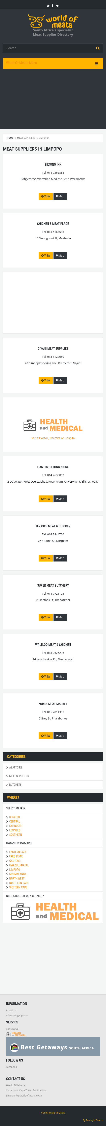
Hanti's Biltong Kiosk (53, 467)
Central (14, 821)
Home (10, 137)
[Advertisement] (53, 99)
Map (60, 196)
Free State (16, 856)
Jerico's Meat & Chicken (53, 526)
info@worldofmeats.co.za (27, 1095)
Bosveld (14, 817)
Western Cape (18, 887)
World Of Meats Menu (21, 63)
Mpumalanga (17, 874)
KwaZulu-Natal (19, 865)
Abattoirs (14, 767)
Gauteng (14, 860)
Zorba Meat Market (52, 704)
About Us (11, 1010)
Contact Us (12, 1028)
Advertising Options (17, 1015)
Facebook (11, 1067)
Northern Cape (19, 882)
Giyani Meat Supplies (53, 349)
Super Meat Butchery (53, 585)
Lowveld (14, 830)
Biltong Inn (53, 164)
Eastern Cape (18, 852)
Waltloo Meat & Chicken (53, 645)
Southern (15, 834)
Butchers (14, 784)
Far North (15, 825)
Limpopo (14, 869)
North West (16, 878)
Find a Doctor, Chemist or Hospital (53, 429)
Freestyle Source (94, 1120)
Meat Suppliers (17, 776)
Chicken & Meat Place (53, 224)
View (45, 196)
